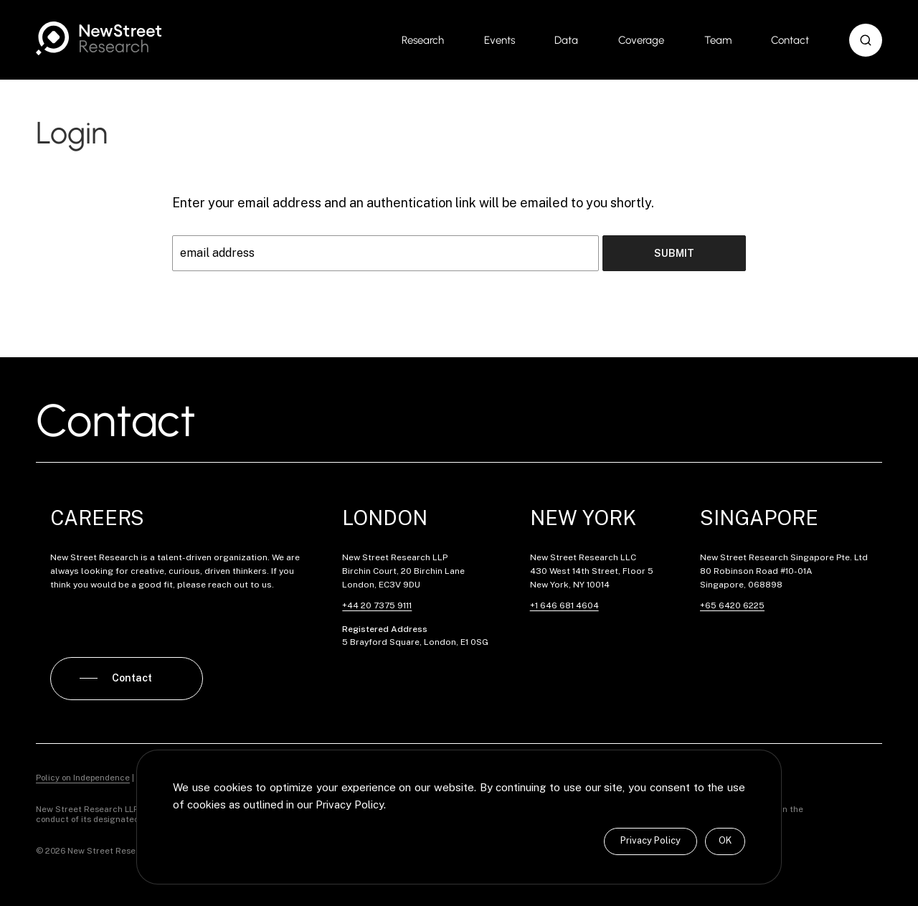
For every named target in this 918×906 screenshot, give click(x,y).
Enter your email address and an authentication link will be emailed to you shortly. (413, 202)
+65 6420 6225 (732, 605)
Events (499, 40)
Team (718, 40)
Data (566, 40)
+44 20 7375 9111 (377, 605)
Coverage (641, 40)
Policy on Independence (83, 778)
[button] (865, 40)
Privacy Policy (650, 840)
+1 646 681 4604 (564, 605)
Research (423, 40)
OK (725, 840)
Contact (790, 40)
